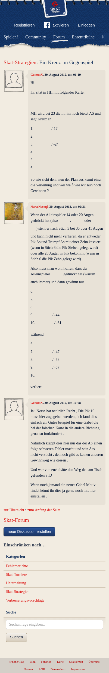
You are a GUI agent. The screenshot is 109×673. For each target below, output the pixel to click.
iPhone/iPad (17, 661)
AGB (42, 669)
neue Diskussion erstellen (29, 531)
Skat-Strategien (20, 62)
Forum (59, 37)
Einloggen (86, 25)
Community (35, 37)
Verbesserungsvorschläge (25, 600)
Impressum (78, 669)
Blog (33, 661)
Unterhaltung (16, 583)
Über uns (93, 661)
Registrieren (24, 25)
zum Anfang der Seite (44, 510)
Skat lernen (76, 661)
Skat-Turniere (16, 575)
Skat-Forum (16, 520)
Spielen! (11, 37)
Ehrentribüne (83, 37)
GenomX (36, 75)
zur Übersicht (14, 510)
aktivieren (56, 26)
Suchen (16, 637)
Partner (28, 669)
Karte (60, 661)
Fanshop (46, 661)
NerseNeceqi (39, 207)
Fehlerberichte (17, 566)
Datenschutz (58, 669)
